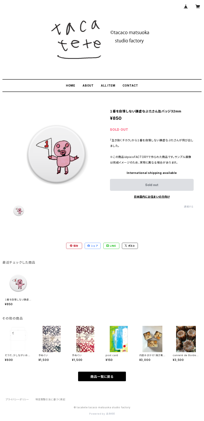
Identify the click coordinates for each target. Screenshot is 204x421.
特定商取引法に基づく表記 (50, 399)
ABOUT (88, 85)
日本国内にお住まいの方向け (152, 196)
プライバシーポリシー (17, 399)
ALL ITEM (108, 85)
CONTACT (130, 85)
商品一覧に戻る (102, 377)
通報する (189, 206)
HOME (70, 85)
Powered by (102, 413)
